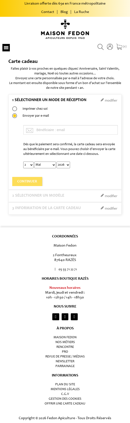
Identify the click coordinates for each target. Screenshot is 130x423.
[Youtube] (74, 316)
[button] (6, 47)
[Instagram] (55, 316)
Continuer (27, 181)
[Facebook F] (65, 316)
